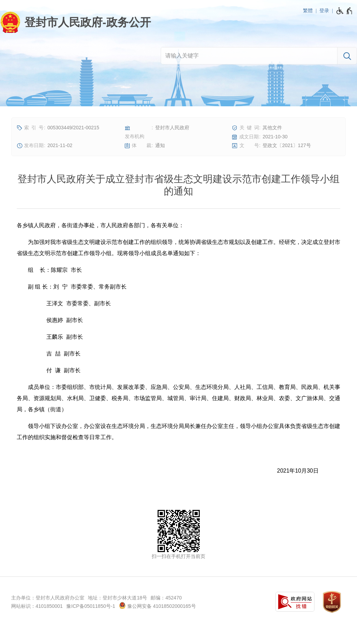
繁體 (308, 10)
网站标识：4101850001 (37, 606)
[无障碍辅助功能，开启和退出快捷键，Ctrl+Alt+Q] (345, 11)
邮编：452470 (166, 598)
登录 (324, 10)
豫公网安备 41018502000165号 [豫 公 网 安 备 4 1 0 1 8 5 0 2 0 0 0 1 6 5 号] (157, 605)
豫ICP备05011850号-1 (90, 606)
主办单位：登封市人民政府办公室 (47, 598)
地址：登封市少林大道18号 (117, 598)
